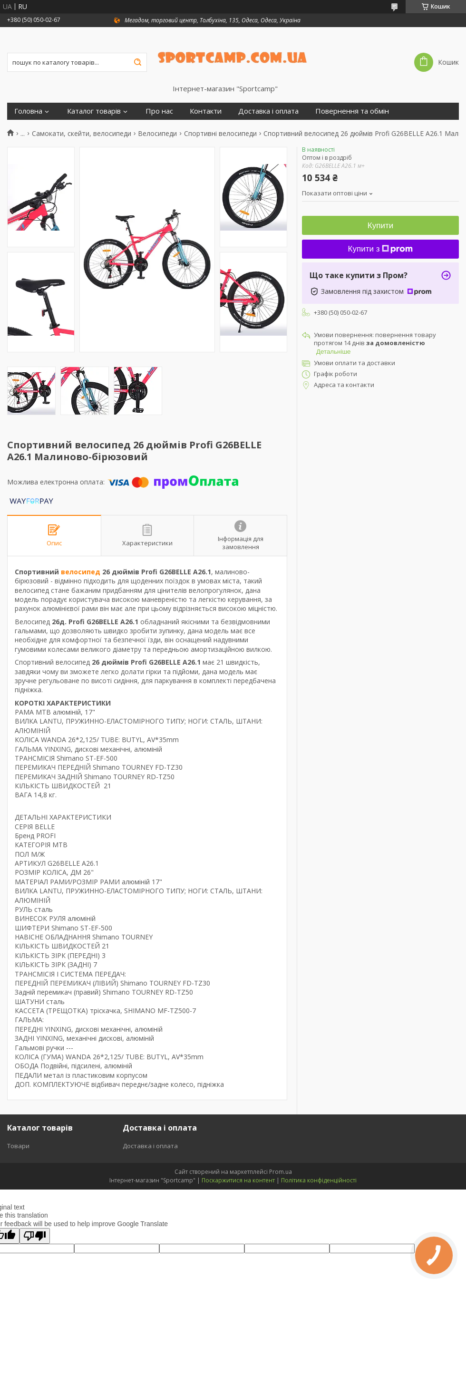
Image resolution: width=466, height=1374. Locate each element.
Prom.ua (280, 1172)
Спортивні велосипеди (220, 133)
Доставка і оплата (268, 111)
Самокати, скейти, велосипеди (81, 133)
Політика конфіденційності (319, 1180)
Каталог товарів (94, 111)
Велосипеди (157, 133)
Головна (28, 111)
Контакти (206, 111)
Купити (380, 225)
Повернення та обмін (352, 111)
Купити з (380, 248)
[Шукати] (137, 62)
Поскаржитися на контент (238, 1180)
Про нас (159, 111)
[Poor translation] (34, 1236)
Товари (18, 1146)
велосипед (80, 571)
